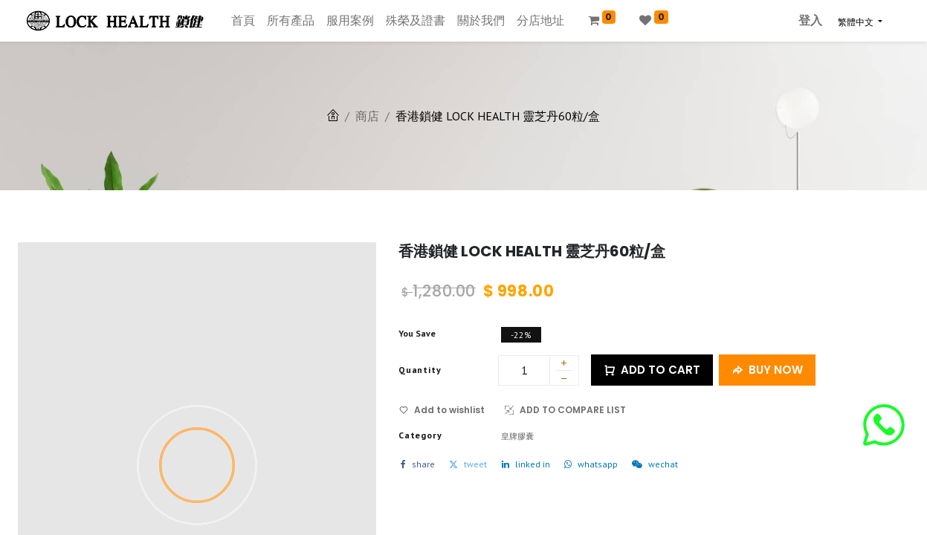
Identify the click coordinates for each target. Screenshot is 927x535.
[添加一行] (564, 364)
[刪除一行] (564, 380)
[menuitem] (243, 21)
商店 (367, 115)
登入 (810, 20)
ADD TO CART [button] (652, 370)
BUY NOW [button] (767, 370)
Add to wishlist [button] (442, 409)
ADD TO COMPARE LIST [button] (565, 409)
